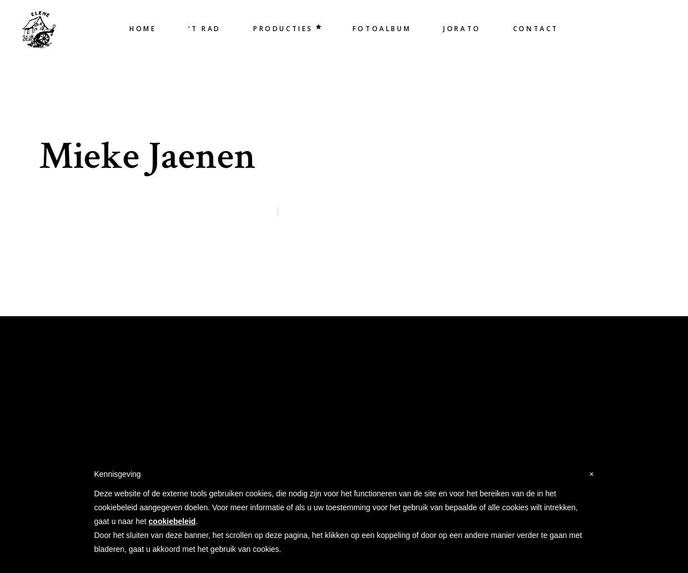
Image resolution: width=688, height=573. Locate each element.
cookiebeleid (172, 521)
